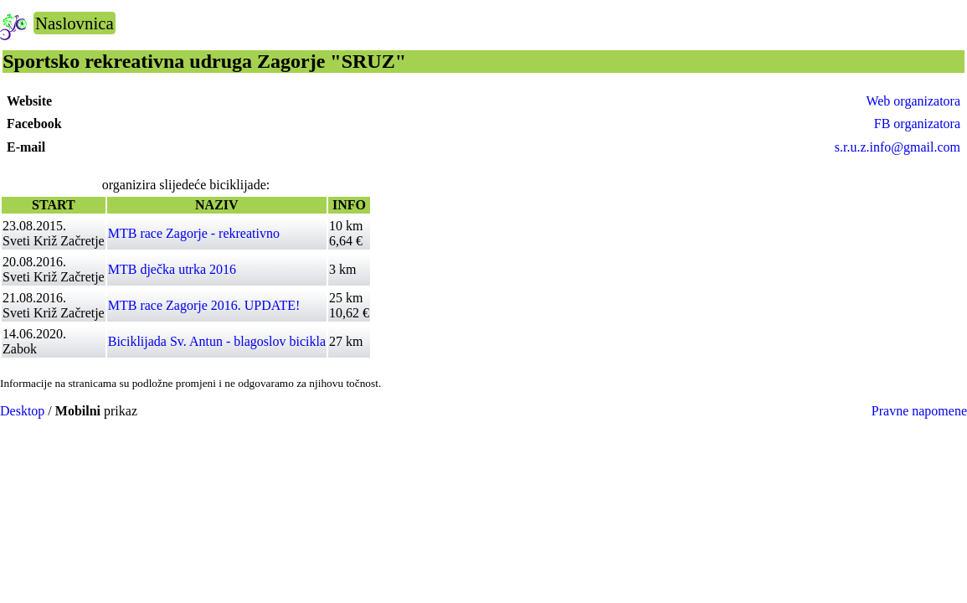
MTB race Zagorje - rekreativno (194, 233)
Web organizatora (913, 101)
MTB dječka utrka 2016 (172, 269)
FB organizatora (917, 123)
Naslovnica (74, 23)
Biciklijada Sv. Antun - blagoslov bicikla (217, 341)
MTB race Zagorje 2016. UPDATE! (204, 305)
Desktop (22, 411)
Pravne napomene (919, 411)
